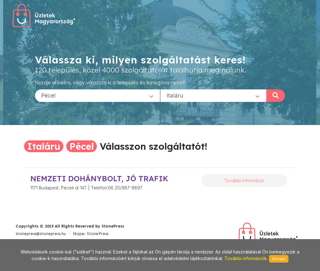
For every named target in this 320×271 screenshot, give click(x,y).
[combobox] (97, 95)
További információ (244, 180)
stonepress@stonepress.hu (41, 233)
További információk (245, 258)
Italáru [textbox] (175, 95)
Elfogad (278, 259)
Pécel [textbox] (48, 95)
